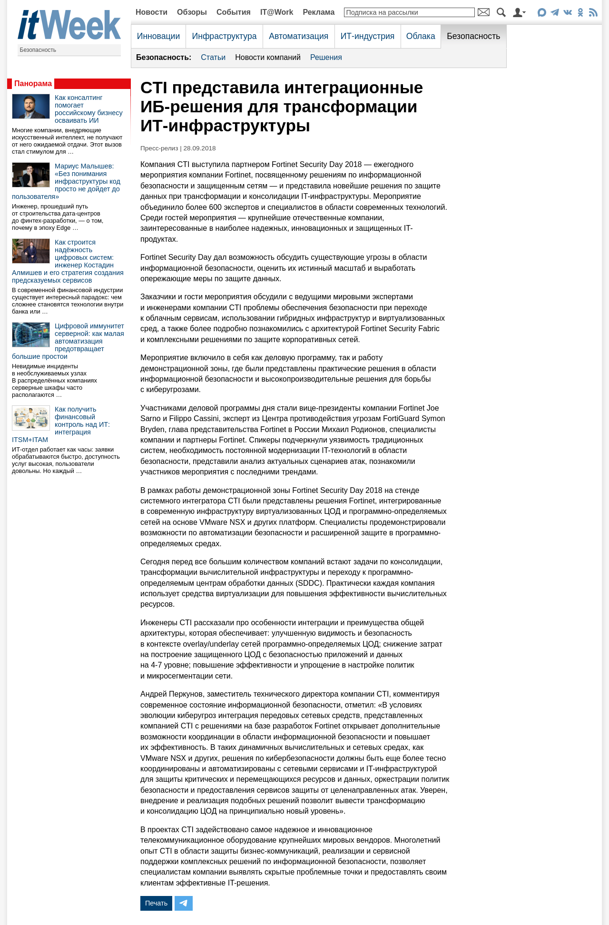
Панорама (33, 83)
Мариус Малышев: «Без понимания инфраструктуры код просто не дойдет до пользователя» (66, 181)
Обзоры (192, 12)
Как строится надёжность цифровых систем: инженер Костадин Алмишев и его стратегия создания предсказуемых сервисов (68, 261)
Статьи (213, 57)
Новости (151, 12)
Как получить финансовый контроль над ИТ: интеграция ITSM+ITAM (61, 424)
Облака (420, 36)
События (233, 12)
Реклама (318, 12)
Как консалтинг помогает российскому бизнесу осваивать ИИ (89, 109)
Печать (156, 903)
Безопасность (38, 50)
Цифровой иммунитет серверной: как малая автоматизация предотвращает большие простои (68, 341)
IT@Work (277, 12)
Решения (326, 57)
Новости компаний (268, 57)
